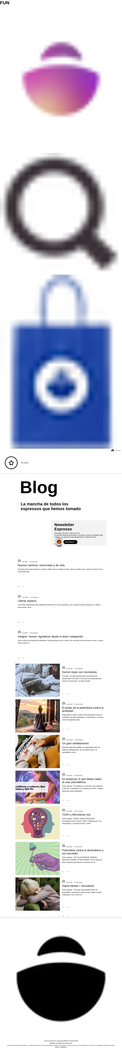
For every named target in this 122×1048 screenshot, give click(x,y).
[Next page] (67, 916)
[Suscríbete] (70, 542)
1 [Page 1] (58, 916)
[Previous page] (55, 916)
